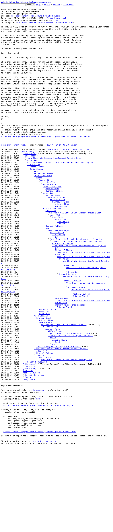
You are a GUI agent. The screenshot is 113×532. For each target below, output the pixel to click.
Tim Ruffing (33, 196)
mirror (61, 5)
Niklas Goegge (55, 396)
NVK (56, 283)
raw (56, 23)
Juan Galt (41, 425)
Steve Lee (32, 191)
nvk (47, 272)
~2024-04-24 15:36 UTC (57, 172)
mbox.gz (67, 177)
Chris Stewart (37, 201)
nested (55, 177)
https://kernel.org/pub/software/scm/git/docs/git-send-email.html (39, 515)
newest (74, 172)
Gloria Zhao (61, 262)
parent (16, 172)
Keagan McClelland (44, 206)
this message (37, 465)
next (3, 172)
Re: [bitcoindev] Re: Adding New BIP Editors (35, 18)
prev (9, 172)
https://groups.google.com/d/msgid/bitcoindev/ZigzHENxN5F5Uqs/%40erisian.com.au (45, 163)
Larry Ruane (29, 454)
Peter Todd (44, 372)
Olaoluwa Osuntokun (62, 290)
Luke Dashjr (31, 185)
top (87, 177)
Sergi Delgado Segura (59, 275)
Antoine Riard (37, 198)
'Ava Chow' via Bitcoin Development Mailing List (54, 188)
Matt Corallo (48, 217)
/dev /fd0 (44, 214)
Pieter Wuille (50, 390)
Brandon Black (43, 380)
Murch (35, 204)
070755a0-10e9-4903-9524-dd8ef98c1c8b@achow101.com (45, 26)
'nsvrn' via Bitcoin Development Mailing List (77, 288)
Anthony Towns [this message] (70, 364)
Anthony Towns (52, 393)
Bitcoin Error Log (34, 448)
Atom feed (73, 5)
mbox (38, 476)
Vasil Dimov (45, 427)
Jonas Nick (44, 375)
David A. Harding (52, 248)
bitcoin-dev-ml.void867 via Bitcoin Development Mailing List (60, 193)
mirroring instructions (45, 526)
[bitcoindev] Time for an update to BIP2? (63, 388)
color (51, 5)
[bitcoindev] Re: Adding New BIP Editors (58, 414)
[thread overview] (56, 21)
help (43, 5)
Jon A (28, 451)
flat (49, 177)
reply (23, 172)
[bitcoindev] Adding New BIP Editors (70, 398)
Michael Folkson (54, 227)
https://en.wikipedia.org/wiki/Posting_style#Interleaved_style (38, 484)
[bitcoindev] (27, 180)
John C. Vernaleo (43, 209)
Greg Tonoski (32, 438)
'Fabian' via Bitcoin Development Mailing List (66, 430)
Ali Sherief (61, 246)
